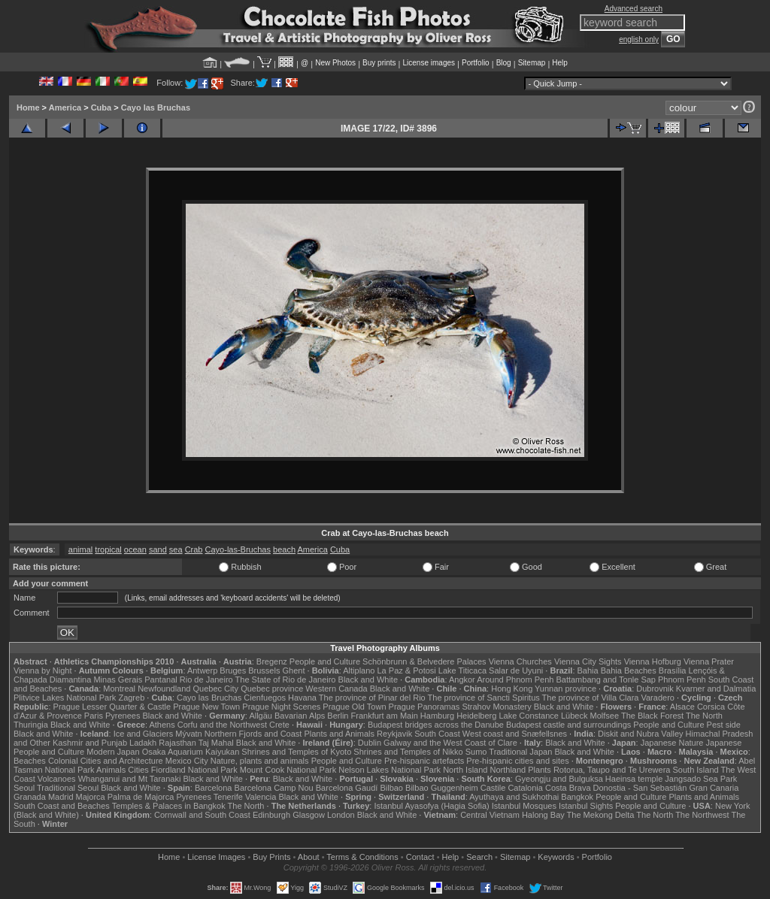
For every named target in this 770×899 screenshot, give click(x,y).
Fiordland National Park (194, 769)
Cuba (101, 107)
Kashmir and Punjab (90, 742)
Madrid (61, 796)
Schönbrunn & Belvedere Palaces (424, 661)
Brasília (673, 670)
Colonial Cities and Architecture (105, 760)
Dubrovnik (655, 688)
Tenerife (228, 796)
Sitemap (532, 63)
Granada (30, 796)
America (65, 107)
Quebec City (216, 688)
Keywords (556, 856)
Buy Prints (271, 856)
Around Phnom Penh (515, 679)
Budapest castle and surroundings (568, 724)
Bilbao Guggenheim (441, 787)
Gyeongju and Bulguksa (559, 778)
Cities (138, 769)
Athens (161, 724)
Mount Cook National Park (288, 769)
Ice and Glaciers (143, 733)
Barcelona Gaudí (347, 787)
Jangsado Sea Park (701, 778)
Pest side (724, 724)
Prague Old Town (354, 706)
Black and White (368, 679)
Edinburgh (271, 814)
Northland (508, 769)
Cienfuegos (265, 697)
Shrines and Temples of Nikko (407, 751)
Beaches (30, 760)
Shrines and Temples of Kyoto (296, 751)
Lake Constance (529, 715)
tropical (108, 549)
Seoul (24, 787)
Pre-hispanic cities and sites (517, 760)
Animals (111, 769)
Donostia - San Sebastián (640, 787)
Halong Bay (543, 814)
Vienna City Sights (588, 661)
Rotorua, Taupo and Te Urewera (612, 769)
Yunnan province (565, 688)
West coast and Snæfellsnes (514, 733)
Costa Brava (568, 787)
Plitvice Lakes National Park (65, 697)
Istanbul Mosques (524, 805)
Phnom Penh (682, 679)
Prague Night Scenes (281, 706)
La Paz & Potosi (406, 670)
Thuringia (31, 724)
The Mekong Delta (601, 814)
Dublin (369, 742)
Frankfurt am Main (384, 715)
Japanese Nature (672, 742)
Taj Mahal (216, 742)
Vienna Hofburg (652, 661)
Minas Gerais (117, 679)
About (309, 856)
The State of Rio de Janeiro (285, 679)
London (341, 814)
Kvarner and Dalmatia (716, 688)
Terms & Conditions (362, 856)
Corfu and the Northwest (222, 724)
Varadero (657, 697)
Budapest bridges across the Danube (436, 724)
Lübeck (574, 715)
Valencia (260, 796)
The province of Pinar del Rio (372, 697)
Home (28, 107)
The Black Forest (652, 715)
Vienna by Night (42, 670)
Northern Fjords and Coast (253, 733)
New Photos (335, 63)
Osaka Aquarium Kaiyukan (191, 751)
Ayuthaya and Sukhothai (514, 796)
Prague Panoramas (424, 706)
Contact (420, 856)
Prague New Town (206, 706)
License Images (216, 856)
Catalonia (525, 787)
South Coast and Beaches (62, 805)
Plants (539, 769)
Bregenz (271, 661)
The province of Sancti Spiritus (484, 697)
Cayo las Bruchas (155, 107)
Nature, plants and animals (260, 760)
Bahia (588, 670)
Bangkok (577, 796)
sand (158, 549)
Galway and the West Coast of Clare (450, 742)
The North (704, 715)
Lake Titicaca (462, 670)
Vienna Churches (520, 661)
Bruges (233, 670)
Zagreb (131, 697)
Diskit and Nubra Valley (641, 733)
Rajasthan (177, 742)
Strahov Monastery (496, 706)
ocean (135, 549)
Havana (302, 697)
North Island (465, 769)
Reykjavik (394, 733)
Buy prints (379, 63)
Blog (503, 63)
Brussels (264, 670)
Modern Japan (112, 751)
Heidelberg (476, 715)
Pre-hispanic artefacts (424, 760)
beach (284, 549)
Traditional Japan (520, 751)
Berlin (337, 715)
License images (429, 63)
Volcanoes (57, 778)
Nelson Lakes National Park (389, 769)
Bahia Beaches (628, 670)
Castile (493, 787)
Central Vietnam (490, 814)
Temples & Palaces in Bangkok (169, 805)
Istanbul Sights (586, 805)
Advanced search (633, 9)
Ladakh (142, 742)
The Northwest (702, 814)
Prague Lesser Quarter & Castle (112, 706)
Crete (279, 724)
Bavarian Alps (299, 715)
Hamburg (437, 715)
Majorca (90, 796)
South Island (696, 769)
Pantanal (160, 679)
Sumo (476, 751)
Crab (194, 549)
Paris (93, 715)
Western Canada (336, 688)
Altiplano (358, 670)
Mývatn (188, 733)
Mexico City (186, 760)
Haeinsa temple (633, 778)
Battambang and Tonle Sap (606, 679)
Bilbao (391, 787)
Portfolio (476, 63)
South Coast (437, 733)
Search (479, 856)
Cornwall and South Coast (202, 814)
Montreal (119, 688)
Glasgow (309, 814)
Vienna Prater (709, 661)
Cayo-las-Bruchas (238, 549)
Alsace (682, 706)
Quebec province (272, 688)
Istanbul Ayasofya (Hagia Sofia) (431, 805)
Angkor (462, 679)
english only (639, 39)
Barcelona (213, 787)
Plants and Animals (339, 733)
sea (176, 549)
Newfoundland (164, 688)
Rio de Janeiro (206, 679)
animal (80, 549)
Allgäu (260, 715)
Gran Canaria (713, 787)
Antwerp (202, 670)
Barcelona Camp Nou (274, 787)
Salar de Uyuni (516, 670)
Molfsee (605, 715)
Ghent (294, 670)
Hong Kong (511, 688)
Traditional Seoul (68, 787)
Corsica (711, 706)
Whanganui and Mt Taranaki (129, 778)
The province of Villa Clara (590, 697)
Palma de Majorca (141, 796)
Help (560, 63)
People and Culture (325, 661)
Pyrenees (122, 715)
